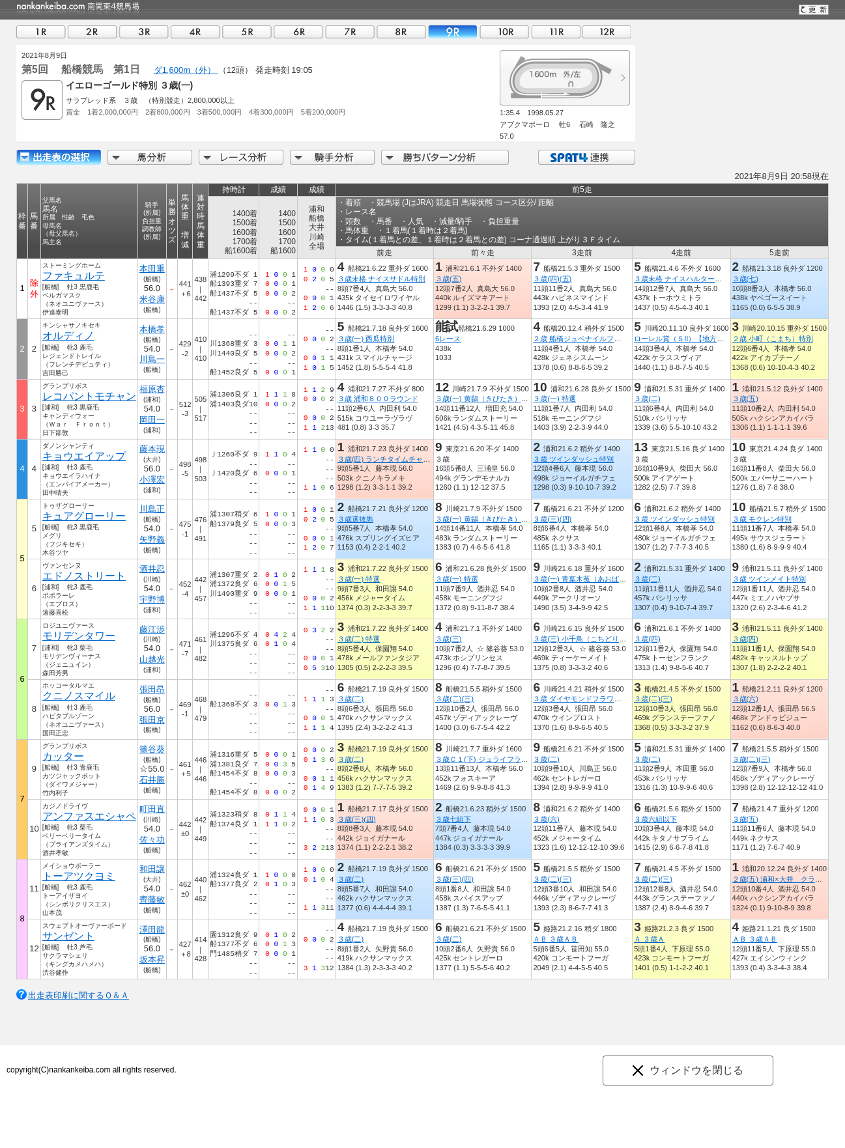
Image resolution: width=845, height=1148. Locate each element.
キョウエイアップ (84, 456)
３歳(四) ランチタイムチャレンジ (391, 459)
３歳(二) (647, 398)
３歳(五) (448, 279)
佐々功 (152, 840)
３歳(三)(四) (552, 519)
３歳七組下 (453, 819)
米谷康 (152, 299)
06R (298, 31)
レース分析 (241, 157)
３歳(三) (448, 639)
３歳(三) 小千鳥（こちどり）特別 (586, 639)
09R (453, 31)
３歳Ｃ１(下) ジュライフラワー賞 (489, 759)
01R (41, 31)
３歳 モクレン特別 (762, 519)
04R (195, 31)
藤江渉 (152, 629)
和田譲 (152, 869)
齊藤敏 (152, 899)
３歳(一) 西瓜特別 (366, 339)
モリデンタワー (78, 635)
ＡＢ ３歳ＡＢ (555, 939)
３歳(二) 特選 (358, 639)
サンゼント (68, 936)
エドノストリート (84, 575)
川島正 (152, 509)
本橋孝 (152, 329)
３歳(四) (647, 639)
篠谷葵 (152, 749)
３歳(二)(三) (454, 699)
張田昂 (152, 689)
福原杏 (152, 389)
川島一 (152, 359)
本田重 (152, 268)
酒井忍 (152, 569)
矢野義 (152, 539)
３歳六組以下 (655, 819)
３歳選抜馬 (355, 519)
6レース (448, 339)
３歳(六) (745, 699)
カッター (63, 756)
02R (92, 31)
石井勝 (152, 780)
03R (144, 31)
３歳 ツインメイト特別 (769, 579)
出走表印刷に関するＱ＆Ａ (78, 995)
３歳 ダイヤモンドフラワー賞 (580, 699)
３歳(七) (745, 279)
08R (401, 31)
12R (607, 31)
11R (555, 31)
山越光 (152, 659)
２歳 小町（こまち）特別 (772, 339)
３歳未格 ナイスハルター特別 (681, 279)
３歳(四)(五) (552, 279)
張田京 (152, 720)
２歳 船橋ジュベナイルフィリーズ (587, 339)
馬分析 (149, 157)
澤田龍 (152, 929)
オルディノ (68, 335)
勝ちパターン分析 (445, 157)
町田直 (152, 809)
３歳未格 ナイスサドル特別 (381, 279)
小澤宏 (152, 479)
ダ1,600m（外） (186, 70)
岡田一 (152, 420)
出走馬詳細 (58, 157)
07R (350, 31)
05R (247, 31)
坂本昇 (152, 959)
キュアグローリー (84, 516)
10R (504, 31)
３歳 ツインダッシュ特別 (573, 459)
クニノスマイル (78, 695)
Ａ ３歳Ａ (649, 939)
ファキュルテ (73, 275)
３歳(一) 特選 (554, 398)
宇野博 (152, 599)
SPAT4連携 (586, 157)
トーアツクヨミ (78, 876)
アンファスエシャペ (89, 816)
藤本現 (152, 449)
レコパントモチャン (89, 396)
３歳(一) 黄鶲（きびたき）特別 (485, 398)
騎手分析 (332, 157)
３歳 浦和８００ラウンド (377, 398)
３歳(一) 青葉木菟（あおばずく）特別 (594, 579)
